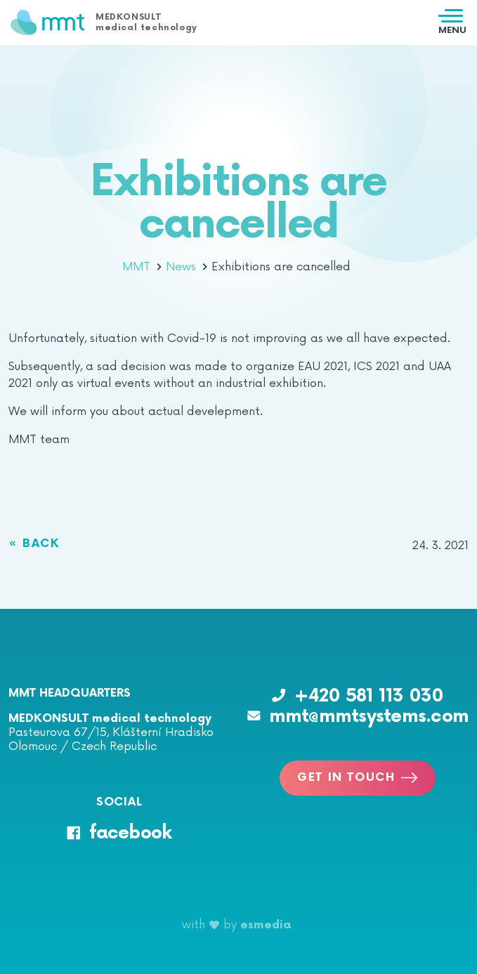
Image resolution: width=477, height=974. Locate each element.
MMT (142, 267)
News (186, 267)
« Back (34, 544)
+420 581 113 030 (357, 696)
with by (237, 925)
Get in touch (357, 777)
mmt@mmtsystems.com (358, 716)
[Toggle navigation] (452, 22)
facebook (119, 833)
